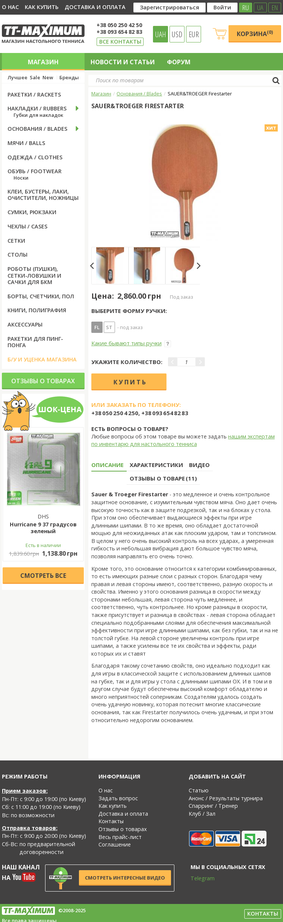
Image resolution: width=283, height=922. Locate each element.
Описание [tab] (107, 465)
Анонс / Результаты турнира (226, 798)
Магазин (43, 62)
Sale (35, 77)
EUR (194, 34)
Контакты (111, 821)
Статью (199, 790)
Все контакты (120, 41)
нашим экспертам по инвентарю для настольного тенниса (183, 440)
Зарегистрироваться (169, 7)
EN (275, 7)
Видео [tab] (199, 465)
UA (260, 7)
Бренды (69, 77)
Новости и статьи (123, 62)
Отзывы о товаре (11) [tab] (163, 478)
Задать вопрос (118, 798)
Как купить (42, 7)
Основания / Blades (139, 93)
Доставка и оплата (95, 7)
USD (177, 34)
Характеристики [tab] (156, 465)
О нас (10, 7)
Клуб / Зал (202, 813)
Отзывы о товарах (43, 381)
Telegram (198, 878)
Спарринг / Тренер (213, 805)
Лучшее (17, 77)
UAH (160, 34)
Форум (179, 62)
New (47, 77)
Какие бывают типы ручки (131, 343)
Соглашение (114, 844)
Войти (222, 7)
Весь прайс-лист (120, 836)
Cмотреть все (43, 575)
